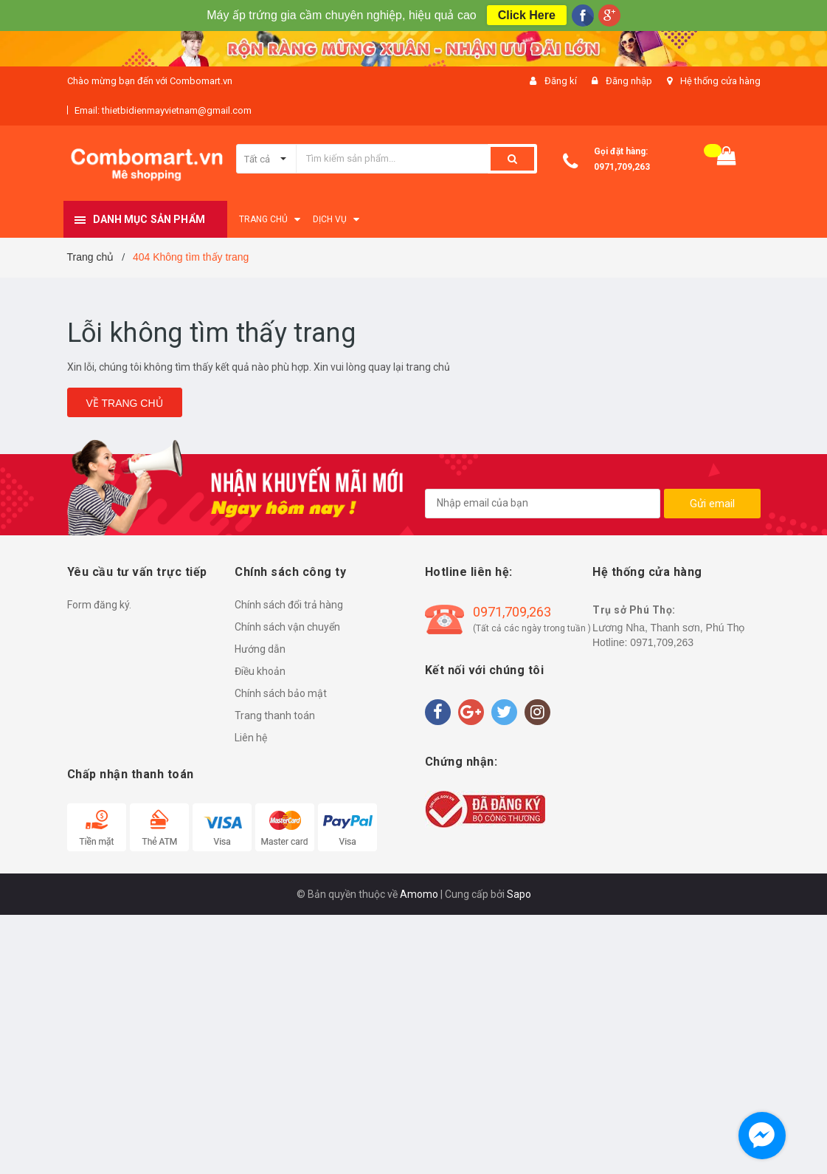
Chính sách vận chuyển (287, 627)
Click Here (527, 15)
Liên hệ (251, 738)
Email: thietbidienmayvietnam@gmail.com (163, 110)
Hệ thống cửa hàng (720, 80)
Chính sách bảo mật (281, 693)
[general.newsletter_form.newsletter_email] (542, 503)
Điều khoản (260, 671)
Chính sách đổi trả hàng (289, 605)
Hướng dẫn (260, 649)
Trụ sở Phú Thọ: (634, 610)
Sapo (519, 894)
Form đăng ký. (99, 605)
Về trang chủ (124, 403)
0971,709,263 (622, 167)
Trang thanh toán (275, 715)
